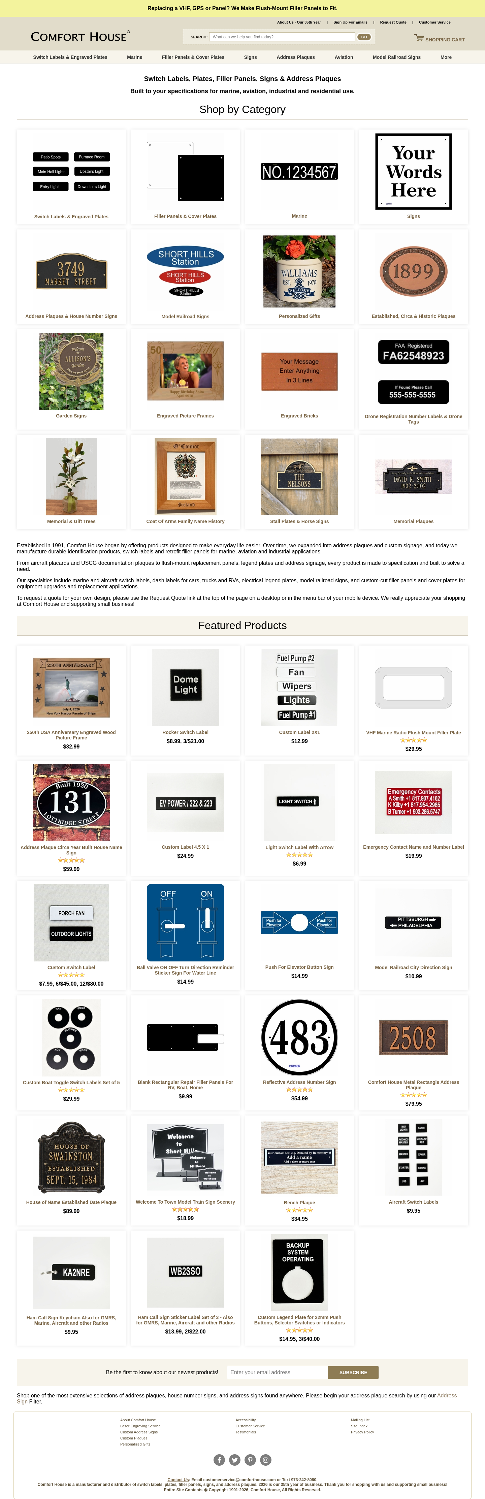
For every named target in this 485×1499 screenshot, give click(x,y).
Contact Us (178, 1479)
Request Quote (393, 22)
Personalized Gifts (299, 316)
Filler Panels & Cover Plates (193, 57)
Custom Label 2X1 (299, 732)
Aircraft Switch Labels (414, 1202)
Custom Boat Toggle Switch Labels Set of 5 (71, 1082)
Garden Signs (71, 415)
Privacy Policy (362, 1432)
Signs (250, 57)
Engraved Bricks (299, 415)
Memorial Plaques (414, 521)
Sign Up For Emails (350, 22)
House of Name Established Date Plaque (71, 1202)
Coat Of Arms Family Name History (186, 521)
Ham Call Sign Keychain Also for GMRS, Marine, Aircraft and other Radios (71, 1320)
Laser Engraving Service (140, 1426)
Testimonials (246, 1432)
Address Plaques (296, 57)
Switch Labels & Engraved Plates (70, 57)
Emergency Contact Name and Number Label (413, 847)
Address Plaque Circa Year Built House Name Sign (71, 850)
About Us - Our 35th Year (299, 22)
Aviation (344, 57)
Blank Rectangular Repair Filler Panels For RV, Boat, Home (185, 1085)
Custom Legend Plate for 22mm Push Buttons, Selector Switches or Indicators (299, 1320)
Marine (134, 57)
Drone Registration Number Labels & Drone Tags (413, 419)
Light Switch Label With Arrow (300, 847)
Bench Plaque (299, 1202)
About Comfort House (138, 1420)
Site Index (359, 1426)
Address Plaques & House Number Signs (71, 316)
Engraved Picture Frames (185, 415)
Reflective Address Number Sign (299, 1082)
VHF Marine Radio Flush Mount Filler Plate (413, 732)
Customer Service (435, 22)
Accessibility (246, 1420)
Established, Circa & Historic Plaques (414, 316)
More (446, 57)
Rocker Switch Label (185, 732)
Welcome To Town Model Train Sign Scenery (185, 1202)
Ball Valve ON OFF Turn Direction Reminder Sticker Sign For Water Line (185, 970)
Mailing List (360, 1420)
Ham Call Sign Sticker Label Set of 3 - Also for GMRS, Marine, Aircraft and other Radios (185, 1320)
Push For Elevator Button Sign (299, 967)
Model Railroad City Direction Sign (413, 967)
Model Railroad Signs (397, 57)
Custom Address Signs (139, 1432)
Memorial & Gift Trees (71, 521)
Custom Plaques (134, 1438)
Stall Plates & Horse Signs (299, 521)
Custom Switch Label (71, 967)
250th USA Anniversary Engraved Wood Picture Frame (71, 735)
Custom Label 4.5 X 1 (185, 847)
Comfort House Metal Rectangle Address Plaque (413, 1085)
